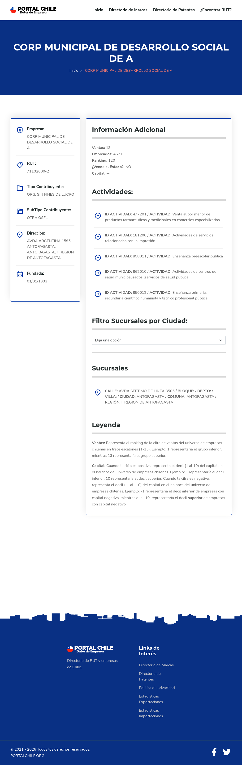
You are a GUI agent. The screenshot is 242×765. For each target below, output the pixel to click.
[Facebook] (214, 752)
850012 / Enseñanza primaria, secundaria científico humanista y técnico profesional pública (156, 295)
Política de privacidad (157, 687)
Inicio (98, 10)
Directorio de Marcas (128, 10)
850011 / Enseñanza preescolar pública (164, 256)
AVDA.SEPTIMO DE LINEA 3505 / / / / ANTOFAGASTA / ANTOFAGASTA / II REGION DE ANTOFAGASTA (160, 396)
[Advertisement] (121, 574)
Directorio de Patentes (174, 10)
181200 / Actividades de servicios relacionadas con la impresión (159, 238)
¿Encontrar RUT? (216, 10)
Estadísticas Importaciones (151, 713)
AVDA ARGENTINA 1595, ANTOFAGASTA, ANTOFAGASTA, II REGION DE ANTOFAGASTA (50, 249)
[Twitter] (227, 752)
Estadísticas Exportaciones (151, 699)
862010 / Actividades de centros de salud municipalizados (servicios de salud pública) (160, 274)
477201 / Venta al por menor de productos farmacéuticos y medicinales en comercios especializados (162, 217)
